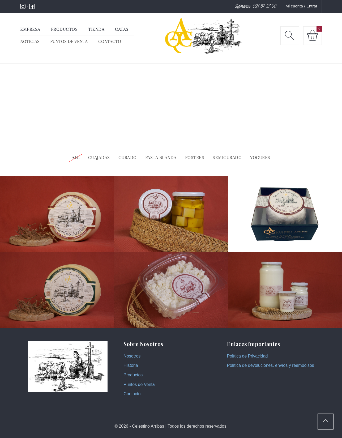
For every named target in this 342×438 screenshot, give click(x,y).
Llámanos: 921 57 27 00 (256, 6)
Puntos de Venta (139, 384)
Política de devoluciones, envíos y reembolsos (270, 365)
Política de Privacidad (247, 356)
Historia (130, 365)
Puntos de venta (69, 41)
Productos (133, 375)
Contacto (109, 41)
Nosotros (131, 356)
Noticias (30, 41)
